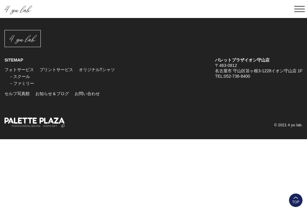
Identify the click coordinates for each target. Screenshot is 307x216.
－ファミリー (21, 83)
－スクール (19, 76)
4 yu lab (17, 9)
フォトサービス (19, 69)
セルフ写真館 (17, 93)
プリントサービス (56, 69)
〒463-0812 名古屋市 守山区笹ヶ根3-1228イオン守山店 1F (259, 68)
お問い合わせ (87, 93)
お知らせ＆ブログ (52, 93)
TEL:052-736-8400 (232, 76)
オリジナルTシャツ (97, 69)
